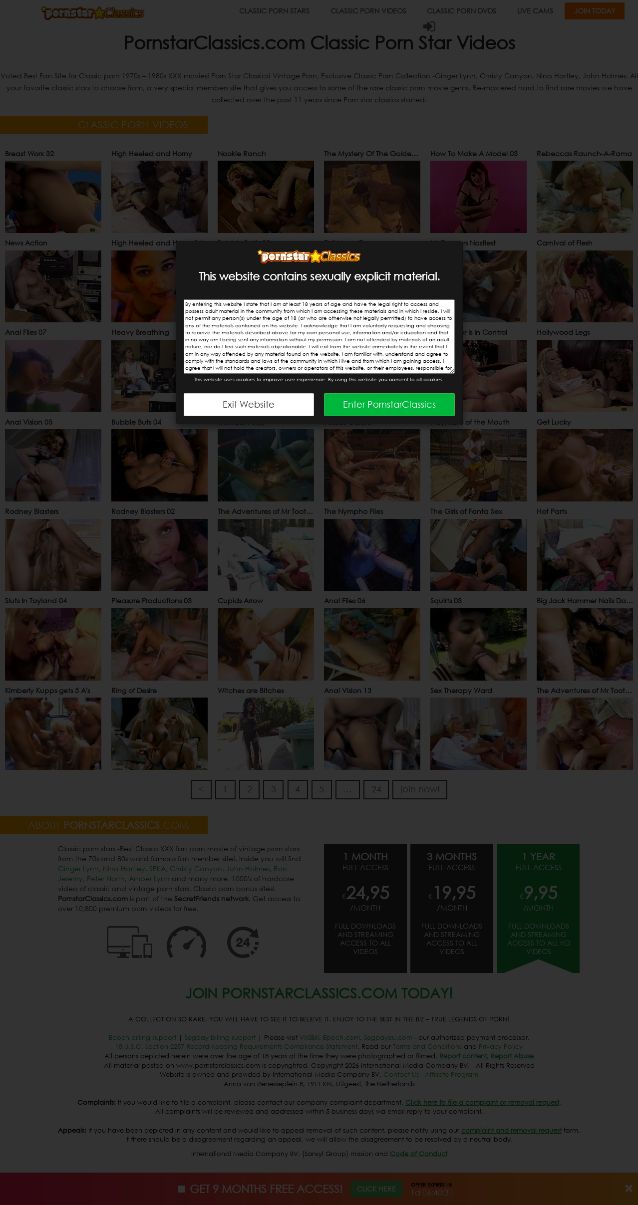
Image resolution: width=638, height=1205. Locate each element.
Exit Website (249, 404)
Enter (389, 404)
